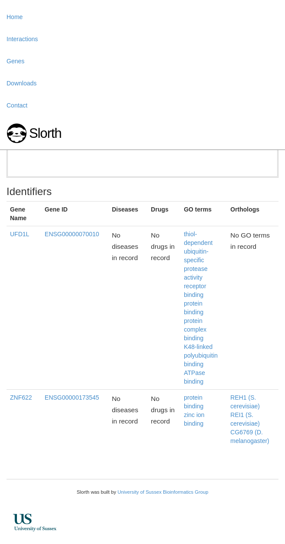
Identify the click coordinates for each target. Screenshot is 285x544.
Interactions (22, 39)
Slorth (45, 133)
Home (15, 16)
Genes (15, 61)
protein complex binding (195, 329)
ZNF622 (21, 397)
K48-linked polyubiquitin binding (201, 355)
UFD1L (19, 234)
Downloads (21, 83)
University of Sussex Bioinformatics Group (162, 492)
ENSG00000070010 (72, 234)
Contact (17, 105)
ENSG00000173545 (72, 397)
